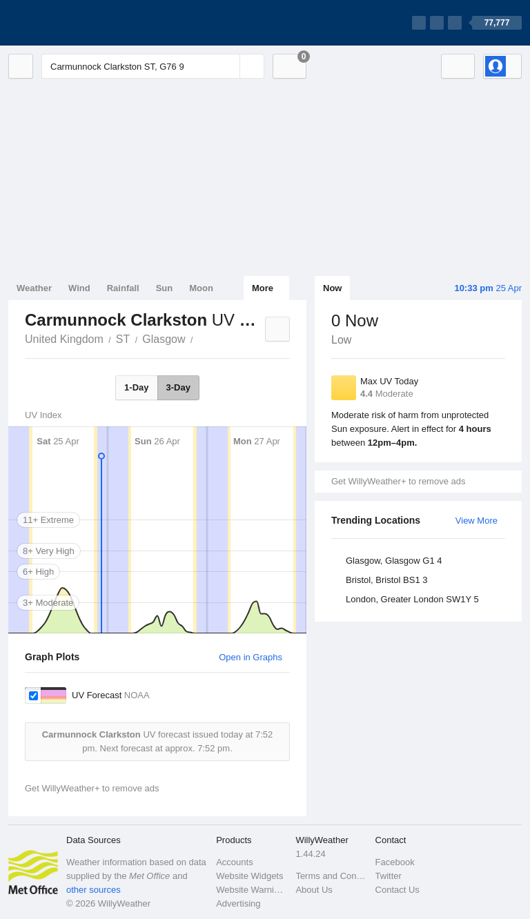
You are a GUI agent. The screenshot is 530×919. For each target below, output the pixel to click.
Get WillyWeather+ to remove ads (398, 481)
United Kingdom (64, 339)
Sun (164, 288)
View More (476, 520)
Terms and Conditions (330, 876)
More (262, 288)
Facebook (395, 862)
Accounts (234, 862)
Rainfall (123, 288)
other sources (93, 890)
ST (123, 339)
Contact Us (397, 890)
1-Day (136, 387)
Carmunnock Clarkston (201, 338)
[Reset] (227, 66)
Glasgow (163, 339)
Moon (201, 288)
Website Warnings (251, 890)
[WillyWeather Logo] (73, 22)
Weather (34, 288)
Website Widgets (249, 876)
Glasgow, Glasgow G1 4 (394, 560)
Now (332, 288)
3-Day (178, 387)
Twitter (388, 876)
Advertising (238, 903)
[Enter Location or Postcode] (152, 66)
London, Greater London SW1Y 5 (412, 599)
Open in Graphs (250, 657)
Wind (79, 288)
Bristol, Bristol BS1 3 (387, 580)
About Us (313, 890)
